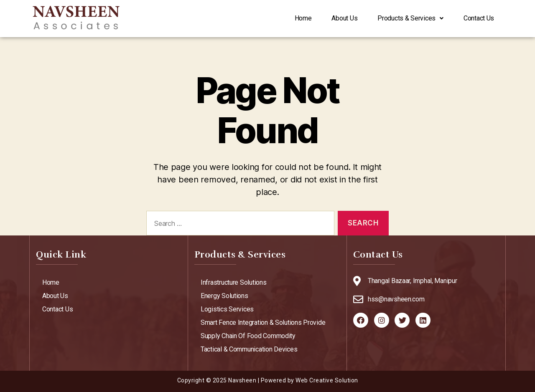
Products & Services (400, 18)
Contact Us (475, 18)
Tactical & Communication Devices (249, 349)
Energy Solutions (224, 296)
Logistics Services (227, 309)
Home (279, 18)
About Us (328, 18)
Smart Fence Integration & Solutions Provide (263, 322)
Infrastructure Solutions (234, 282)
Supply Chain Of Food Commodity (248, 336)
